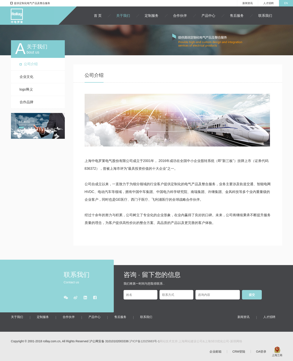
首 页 (98, 15)
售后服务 (237, 15)
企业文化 (26, 77)
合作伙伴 (180, 15)
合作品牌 (26, 102)
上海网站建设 (187, 341)
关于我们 (123, 15)
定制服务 (151, 15)
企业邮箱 (215, 351)
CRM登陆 (238, 351)
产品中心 (208, 15)
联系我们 (265, 15)
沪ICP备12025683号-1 (144, 341)
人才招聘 (268, 3)
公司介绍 (31, 64)
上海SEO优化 (214, 341)
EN (286, 3)
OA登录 (261, 351)
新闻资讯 (247, 3)
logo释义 (26, 89)
